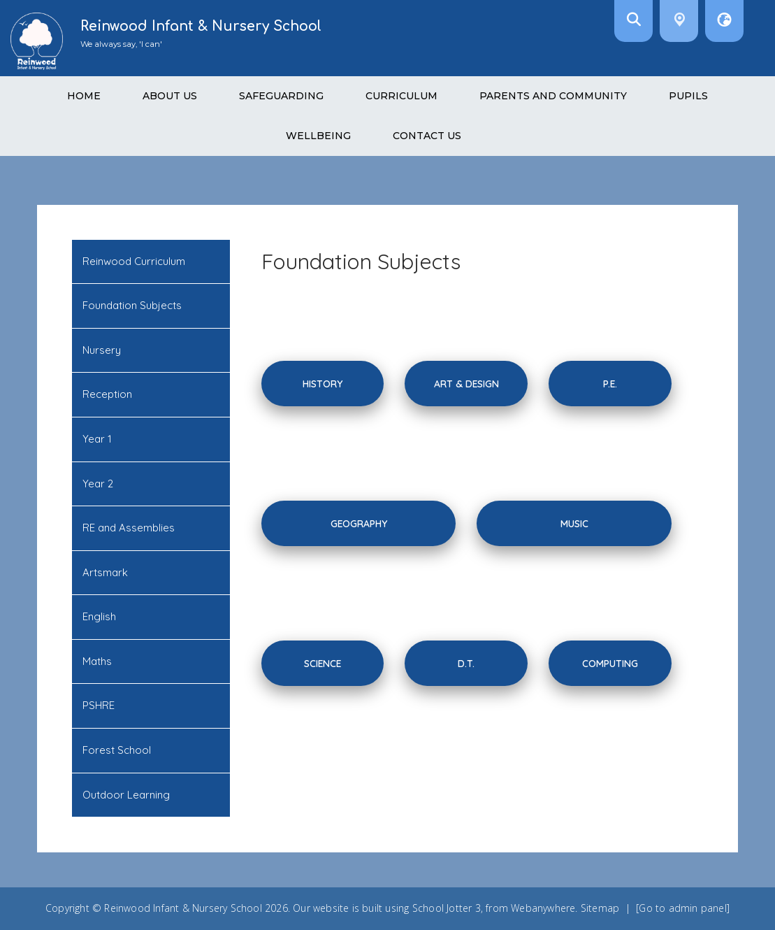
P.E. (610, 383)
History (322, 383)
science (322, 663)
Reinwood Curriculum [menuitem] (133, 261)
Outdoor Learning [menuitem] (126, 794)
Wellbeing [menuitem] (318, 135)
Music (574, 523)
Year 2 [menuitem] (97, 483)
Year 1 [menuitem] (97, 438)
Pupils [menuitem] (688, 96)
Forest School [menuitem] (116, 750)
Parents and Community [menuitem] (553, 96)
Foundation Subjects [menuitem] (132, 305)
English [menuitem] (99, 616)
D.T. (466, 663)
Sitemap (600, 908)
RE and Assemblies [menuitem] (128, 527)
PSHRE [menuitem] (98, 705)
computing (610, 663)
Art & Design (466, 383)
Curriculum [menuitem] (401, 96)
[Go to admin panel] (683, 908)
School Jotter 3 (446, 908)
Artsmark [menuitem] (105, 572)
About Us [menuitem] (170, 96)
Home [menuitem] (84, 96)
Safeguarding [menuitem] (281, 96)
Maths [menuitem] (97, 661)
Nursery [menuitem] (101, 350)
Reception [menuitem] (107, 394)
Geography (359, 523)
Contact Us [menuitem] (427, 135)
